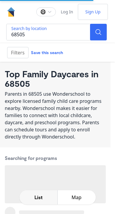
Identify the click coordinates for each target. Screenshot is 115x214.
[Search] (98, 32)
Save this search (47, 52)
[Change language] (46, 11)
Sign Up (92, 12)
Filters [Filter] (18, 52)
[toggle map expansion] (77, 197)
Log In (67, 12)
